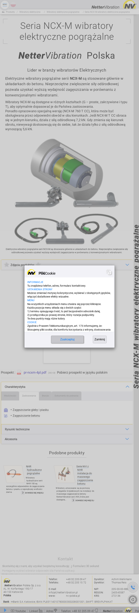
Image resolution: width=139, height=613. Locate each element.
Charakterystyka (15, 387)
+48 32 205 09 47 (76, 579)
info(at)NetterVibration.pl (63, 592)
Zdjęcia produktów (22, 265)
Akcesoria (11, 439)
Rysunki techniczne (17, 429)
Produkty (10, 12)
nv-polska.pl (73, 595)
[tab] (10, 395)
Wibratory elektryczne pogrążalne (63, 12)
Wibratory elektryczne (29, 12)
